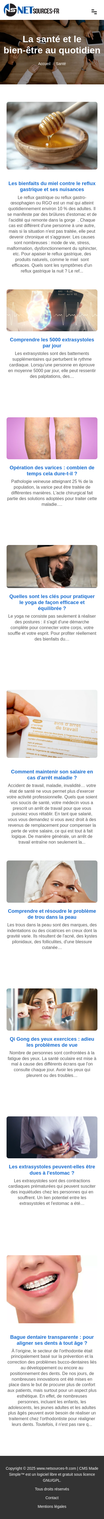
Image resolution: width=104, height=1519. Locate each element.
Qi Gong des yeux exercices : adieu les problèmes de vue (52, 1042)
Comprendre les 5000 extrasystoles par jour (52, 342)
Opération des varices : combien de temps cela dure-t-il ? (52, 470)
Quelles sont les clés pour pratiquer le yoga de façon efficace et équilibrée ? (52, 602)
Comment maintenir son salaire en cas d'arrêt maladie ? (52, 774)
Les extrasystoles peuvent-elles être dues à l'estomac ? (52, 1169)
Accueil (44, 64)
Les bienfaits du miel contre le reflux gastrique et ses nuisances (52, 186)
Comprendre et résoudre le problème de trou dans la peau (52, 914)
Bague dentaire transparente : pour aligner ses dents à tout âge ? (52, 1340)
